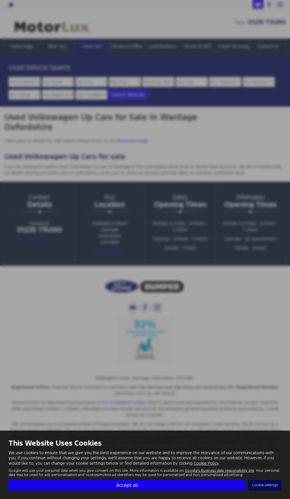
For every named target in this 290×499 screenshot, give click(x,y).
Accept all (127, 485)
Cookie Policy (206, 463)
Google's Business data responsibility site (219, 470)
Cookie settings (265, 485)
